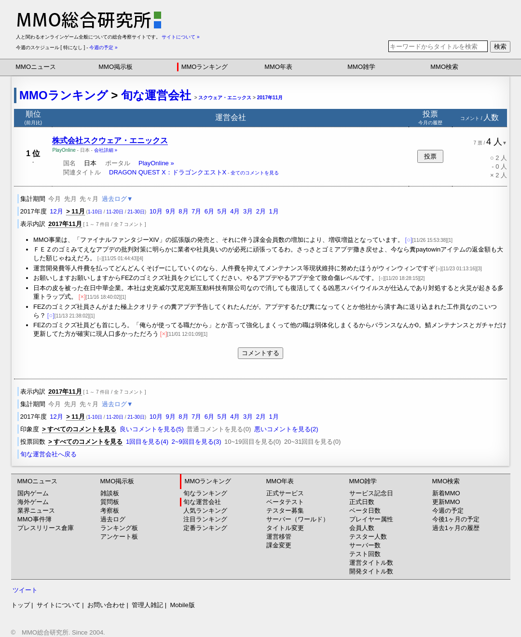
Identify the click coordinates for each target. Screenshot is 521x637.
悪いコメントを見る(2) (286, 429)
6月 (209, 211)
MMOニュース (35, 66)
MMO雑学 (361, 66)
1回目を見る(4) (147, 441)
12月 (56, 211)
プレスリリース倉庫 (45, 527)
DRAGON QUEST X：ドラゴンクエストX (167, 172)
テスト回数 (365, 553)
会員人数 (361, 527)
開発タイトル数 (371, 571)
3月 (248, 211)
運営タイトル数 (371, 562)
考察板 (109, 510)
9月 (171, 211)
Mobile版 (182, 605)
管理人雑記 (147, 605)
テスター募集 (285, 510)
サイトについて (59, 605)
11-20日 (114, 211)
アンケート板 (119, 536)
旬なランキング (205, 493)
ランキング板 (119, 527)
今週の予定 (448, 510)
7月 (196, 211)
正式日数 (361, 501)
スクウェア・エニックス (224, 97)
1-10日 (95, 211)
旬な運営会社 (156, 95)
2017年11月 (270, 97)
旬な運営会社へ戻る (48, 454)
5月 (222, 211)
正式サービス (285, 493)
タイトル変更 (285, 527)
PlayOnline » (156, 163)
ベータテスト (285, 501)
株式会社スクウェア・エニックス (110, 140)
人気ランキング (205, 510)
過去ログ (112, 519)
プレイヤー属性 (371, 519)
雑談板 (109, 493)
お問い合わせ (106, 605)
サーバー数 (365, 545)
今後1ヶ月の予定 (456, 519)
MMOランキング (204, 66)
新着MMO (446, 493)
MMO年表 (278, 66)
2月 (261, 211)
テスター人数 (368, 536)
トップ (20, 605)
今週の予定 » (103, 47)
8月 (183, 211)
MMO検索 (444, 66)
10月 (156, 211)
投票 (430, 156)
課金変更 (278, 545)
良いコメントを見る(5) (152, 429)
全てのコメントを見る (255, 172)
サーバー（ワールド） (297, 519)
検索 (500, 46)
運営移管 (278, 536)
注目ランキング (205, 519)
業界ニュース (36, 510)
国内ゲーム (33, 493)
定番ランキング (205, 527)
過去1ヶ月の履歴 (456, 527)
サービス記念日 (371, 493)
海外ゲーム (33, 501)
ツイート (25, 590)
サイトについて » (180, 37)
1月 (273, 211)
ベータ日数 (365, 510)
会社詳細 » (105, 150)
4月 (235, 211)
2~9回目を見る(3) (196, 441)
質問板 (109, 501)
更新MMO (446, 501)
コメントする (260, 353)
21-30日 (136, 211)
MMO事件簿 (34, 519)
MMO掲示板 (115, 66)
